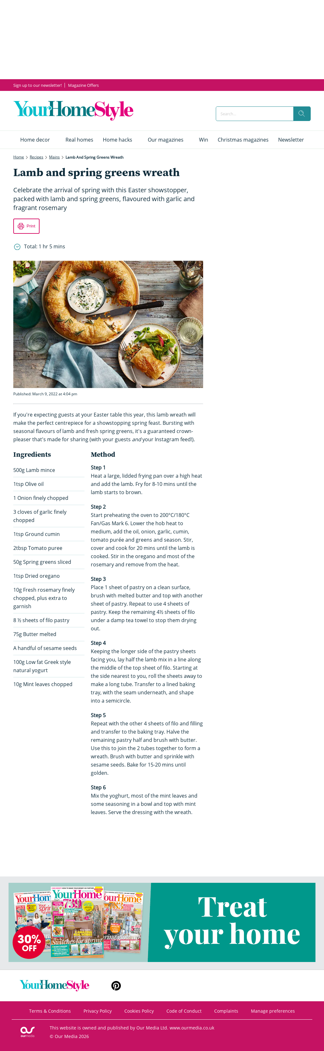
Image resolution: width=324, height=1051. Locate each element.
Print (31, 226)
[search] (301, 113)
